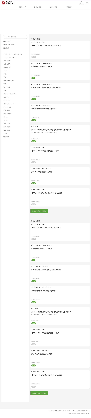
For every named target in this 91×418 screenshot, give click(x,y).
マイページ (63, 410)
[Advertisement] (45, 21)
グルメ (5, 74)
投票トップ (22, 7)
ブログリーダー (71, 410)
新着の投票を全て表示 (39, 393)
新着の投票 (53, 7)
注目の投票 (37, 7)
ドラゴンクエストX (46, 63)
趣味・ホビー (7, 113)
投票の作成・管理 (8, 44)
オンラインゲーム (35, 42)
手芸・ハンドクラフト (10, 93)
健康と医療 (6, 67)
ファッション (7, 107)
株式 (32, 126)
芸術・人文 (6, 123)
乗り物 (5, 120)
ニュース (6, 133)
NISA (36, 126)
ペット (5, 70)
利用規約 (83, 410)
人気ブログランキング (8, 3)
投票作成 (81, 3)
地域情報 (6, 136)
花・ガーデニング (8, 80)
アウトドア (6, 100)
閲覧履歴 (6, 48)
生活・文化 (6, 60)
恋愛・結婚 (6, 110)
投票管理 (69, 7)
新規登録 (57, 410)
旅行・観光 (6, 87)
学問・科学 (6, 127)
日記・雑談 (6, 130)
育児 (4, 84)
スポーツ (6, 97)
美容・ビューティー (9, 103)
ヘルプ (88, 410)
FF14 (43, 42)
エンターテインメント (10, 57)
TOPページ (51, 410)
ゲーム (5, 117)
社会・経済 (6, 64)
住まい (5, 77)
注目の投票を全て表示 (39, 211)
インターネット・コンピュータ (12, 54)
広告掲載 (78, 410)
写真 (4, 90)
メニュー (87, 3)
